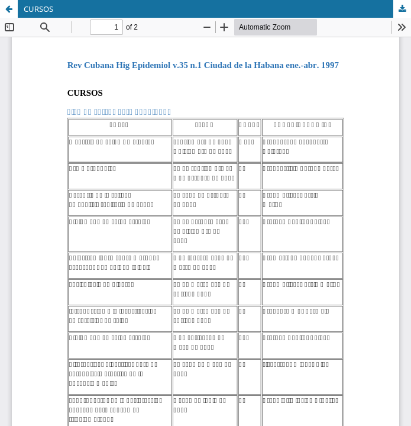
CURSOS (38, 9)
